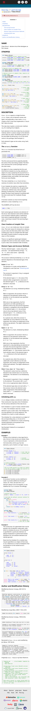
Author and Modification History (11, 37)
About (5, 690)
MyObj (10, 490)
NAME (4, 21)
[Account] (26, 2)
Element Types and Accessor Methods (14, 31)
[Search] (19, 2)
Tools (12, 692)
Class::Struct (8, 55)
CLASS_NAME (10, 62)
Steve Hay (5, 10)
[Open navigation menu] (22, 2)
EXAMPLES (5, 35)
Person (17, 605)
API (17, 692)
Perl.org (21, 692)
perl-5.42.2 (15, 10)
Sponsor (11, 690)
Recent (25, 690)
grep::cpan (18, 690)
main (10, 510)
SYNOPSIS (5, 23)
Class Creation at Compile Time (12, 29)
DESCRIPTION (6, 25)
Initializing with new (9, 33)
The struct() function (9, 27)
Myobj (8, 79)
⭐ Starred (6, 12)
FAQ (8, 692)
